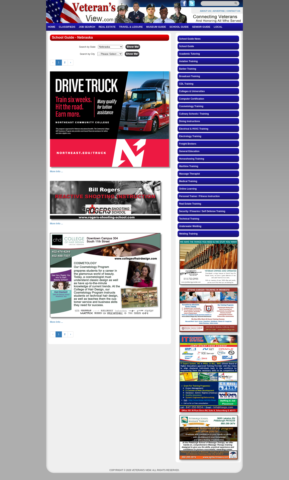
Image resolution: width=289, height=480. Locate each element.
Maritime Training (188, 166)
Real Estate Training (190, 203)
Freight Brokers (187, 143)
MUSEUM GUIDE (156, 26)
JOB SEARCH (87, 26)
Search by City (87, 54)
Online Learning (188, 188)
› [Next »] (70, 62)
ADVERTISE (219, 11)
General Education (189, 151)
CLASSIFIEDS (67, 26)
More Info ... (56, 171)
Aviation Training (188, 61)
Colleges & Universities (192, 91)
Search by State (87, 47)
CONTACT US (233, 11)
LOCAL (218, 26)
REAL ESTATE (107, 26)
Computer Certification (191, 98)
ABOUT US (205, 11)
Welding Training (188, 233)
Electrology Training (190, 136)
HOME (51, 26)
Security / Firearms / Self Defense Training (202, 211)
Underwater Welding (190, 226)
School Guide (186, 46)
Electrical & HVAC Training (193, 128)
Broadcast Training (189, 76)
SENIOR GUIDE (201, 26)
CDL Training (186, 83)
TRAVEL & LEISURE (131, 26)
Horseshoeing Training (191, 158)
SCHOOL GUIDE (179, 26)
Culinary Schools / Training (194, 113)
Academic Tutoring (189, 53)
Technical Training (189, 218)
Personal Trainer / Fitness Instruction (199, 196)
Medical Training (188, 181)
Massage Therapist (189, 173)
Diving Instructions (189, 121)
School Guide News (190, 38)
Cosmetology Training (191, 106)
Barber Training (187, 68)
